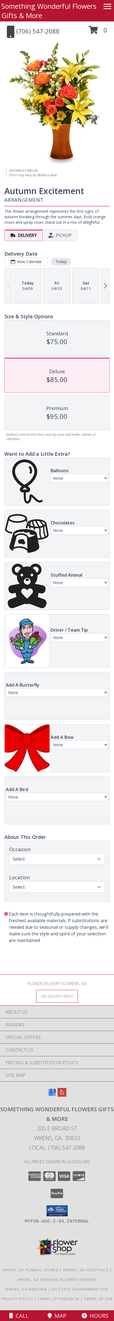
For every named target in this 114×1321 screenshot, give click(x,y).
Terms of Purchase (58, 1298)
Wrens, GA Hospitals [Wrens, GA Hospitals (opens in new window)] (85, 1269)
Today (61, 261)
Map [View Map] (57, 1315)
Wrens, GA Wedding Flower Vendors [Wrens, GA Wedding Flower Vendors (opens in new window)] (57, 1279)
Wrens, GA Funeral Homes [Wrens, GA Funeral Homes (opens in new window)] (30, 1269)
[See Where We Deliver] (57, 996)
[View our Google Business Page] (52, 1095)
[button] (98, 32)
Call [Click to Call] (19, 1315)
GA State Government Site (79, 1289)
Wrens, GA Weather (26, 1289)
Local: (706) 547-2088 (57, 1147)
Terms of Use (98, 1298)
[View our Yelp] (62, 1095)
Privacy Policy (17, 1298)
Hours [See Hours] (95, 1315)
